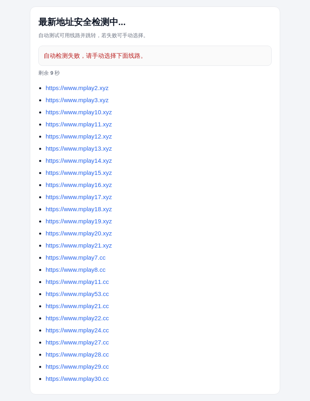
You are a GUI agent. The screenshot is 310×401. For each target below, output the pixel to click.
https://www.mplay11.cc (77, 281)
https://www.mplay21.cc (77, 305)
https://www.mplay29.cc (77, 366)
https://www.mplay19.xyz (79, 221)
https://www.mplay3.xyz (77, 100)
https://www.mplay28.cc (77, 354)
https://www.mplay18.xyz (79, 209)
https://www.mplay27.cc (77, 342)
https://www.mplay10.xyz (79, 112)
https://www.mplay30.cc (77, 378)
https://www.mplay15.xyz (79, 172)
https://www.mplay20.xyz (79, 233)
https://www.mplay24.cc (77, 330)
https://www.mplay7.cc (75, 257)
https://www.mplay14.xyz (79, 160)
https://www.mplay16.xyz (79, 184)
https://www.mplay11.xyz (79, 124)
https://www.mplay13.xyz (79, 148)
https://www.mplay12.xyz (79, 136)
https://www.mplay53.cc (77, 293)
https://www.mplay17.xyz (79, 196)
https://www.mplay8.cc (75, 269)
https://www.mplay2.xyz (77, 87)
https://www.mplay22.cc (77, 318)
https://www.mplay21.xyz (79, 245)
